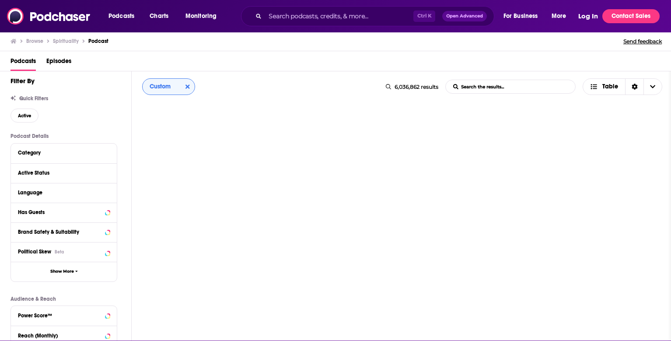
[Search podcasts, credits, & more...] (339, 16)
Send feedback (642, 41)
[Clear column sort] (188, 87)
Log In (588, 16)
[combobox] (367, 16)
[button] (123, 16)
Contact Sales (631, 16)
